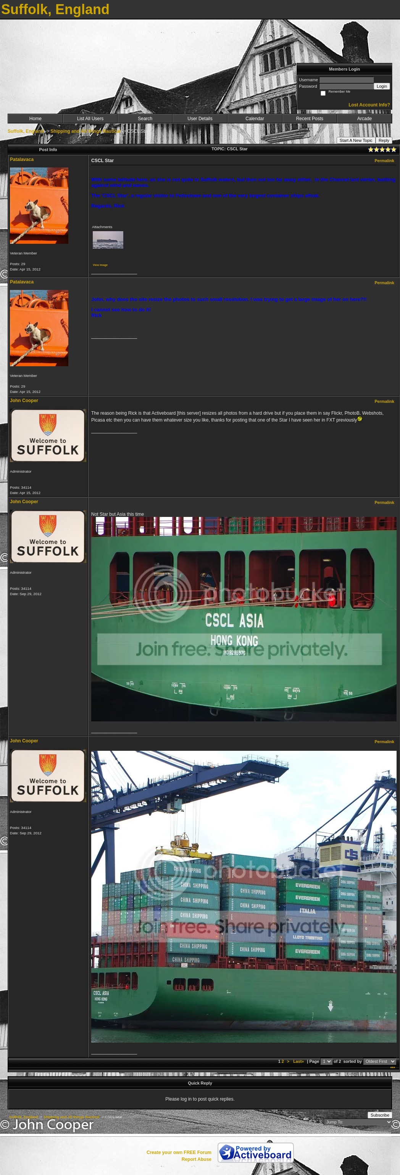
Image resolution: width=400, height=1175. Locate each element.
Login (382, 86)
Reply (384, 140)
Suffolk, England (26, 131)
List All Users (90, 118)
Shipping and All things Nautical (85, 131)
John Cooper (24, 400)
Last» (299, 1061)
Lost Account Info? (369, 105)
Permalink (384, 160)
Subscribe (380, 1115)
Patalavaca (22, 159)
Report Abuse (196, 1159)
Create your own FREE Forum (179, 1152)
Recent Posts (309, 118)
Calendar (254, 118)
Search (145, 118)
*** (392, 1068)
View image (100, 265)
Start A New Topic (356, 140)
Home (35, 118)
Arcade (364, 118)
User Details (199, 118)
